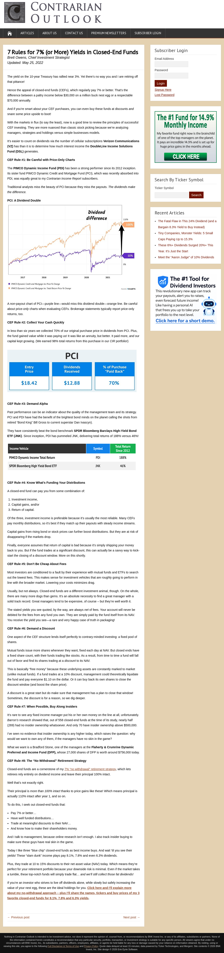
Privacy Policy (91, 946)
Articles (27, 33)
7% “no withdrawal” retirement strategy (90, 769)
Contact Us (74, 33)
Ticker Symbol (164, 188)
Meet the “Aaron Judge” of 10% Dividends (186, 257)
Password (161, 70)
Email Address (164, 58)
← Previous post (18, 917)
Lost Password (164, 95)
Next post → (131, 917)
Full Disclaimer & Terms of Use (63, 946)
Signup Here (163, 89)
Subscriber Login (148, 33)
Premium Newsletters (108, 33)
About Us (49, 33)
